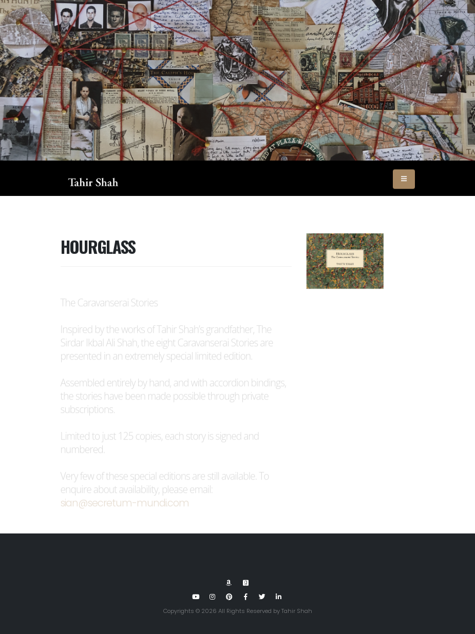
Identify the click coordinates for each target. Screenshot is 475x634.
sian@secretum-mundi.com (125, 508)
